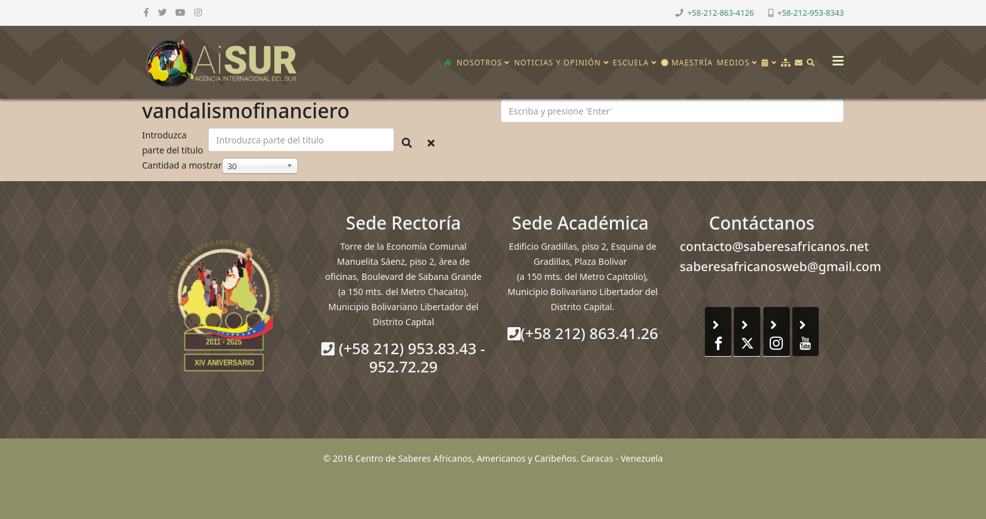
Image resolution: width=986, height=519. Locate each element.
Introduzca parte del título (174, 142)
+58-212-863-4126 (720, 13)
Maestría (687, 62)
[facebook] (146, 12)
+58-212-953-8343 (810, 13)
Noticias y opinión (557, 62)
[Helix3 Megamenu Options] (835, 57)
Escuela (631, 62)
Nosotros (479, 62)
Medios (733, 62)
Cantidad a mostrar (182, 165)
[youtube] (180, 12)
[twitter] (162, 12)
